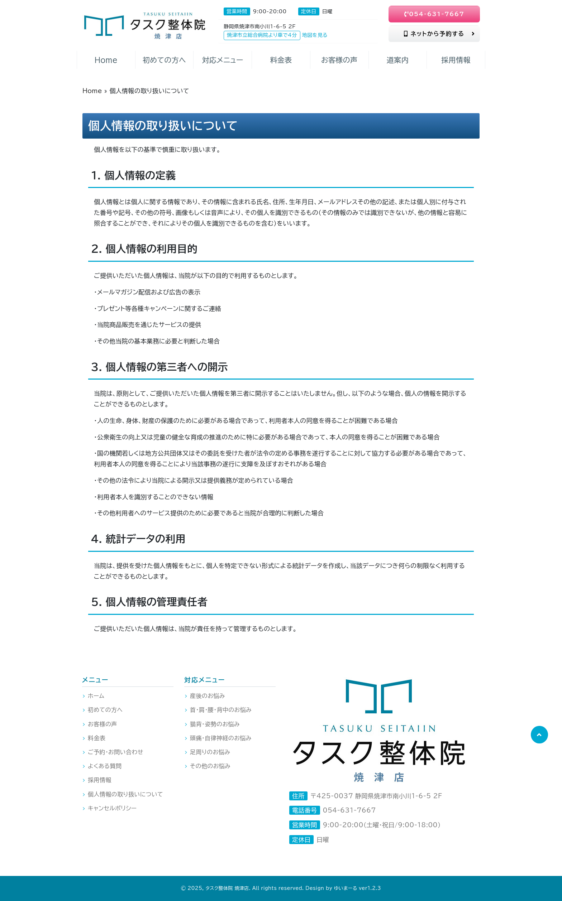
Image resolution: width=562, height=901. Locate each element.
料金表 (96, 738)
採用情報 (99, 780)
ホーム (96, 696)
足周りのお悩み (210, 752)
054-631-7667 (434, 14)
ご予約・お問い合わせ (115, 752)
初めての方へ (105, 710)
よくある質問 (105, 766)
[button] (539, 734)
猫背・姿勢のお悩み (215, 724)
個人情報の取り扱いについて (125, 794)
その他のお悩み (210, 766)
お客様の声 (102, 724)
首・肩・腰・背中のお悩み (221, 710)
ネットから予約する (439, 34)
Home (92, 91)
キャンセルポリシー (112, 808)
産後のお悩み (207, 696)
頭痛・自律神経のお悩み (221, 738)
